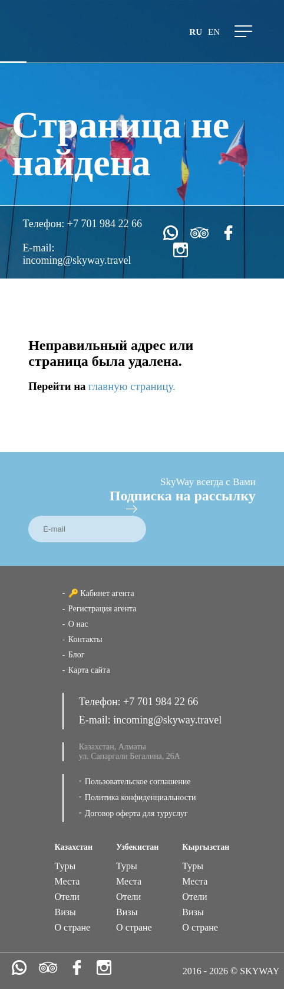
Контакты (85, 639)
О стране (73, 927)
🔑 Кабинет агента (101, 593)
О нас (78, 624)
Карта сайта (89, 670)
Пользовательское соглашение (138, 781)
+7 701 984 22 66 (104, 224)
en (214, 32)
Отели (67, 897)
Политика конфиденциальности (140, 797)
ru (195, 32)
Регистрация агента (102, 608)
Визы (65, 912)
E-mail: (39, 248)
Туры (65, 866)
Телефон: (45, 224)
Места (67, 881)
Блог (76, 654)
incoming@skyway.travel (77, 260)
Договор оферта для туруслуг (136, 813)
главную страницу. (132, 386)
